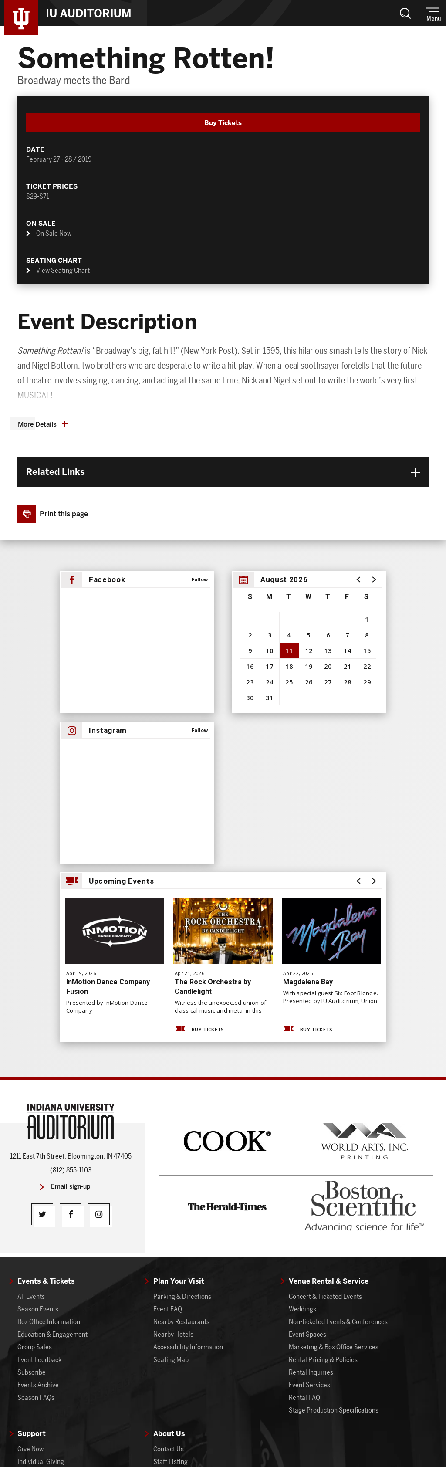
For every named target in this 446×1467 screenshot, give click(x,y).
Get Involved (170, 1324)
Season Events (37, 1121)
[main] (223, 457)
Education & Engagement (52, 1146)
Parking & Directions (182, 1108)
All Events (31, 1108)
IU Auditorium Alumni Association (64, 1299)
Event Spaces (307, 1146)
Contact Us (168, 1261)
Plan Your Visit (178, 1093)
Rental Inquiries (311, 1184)
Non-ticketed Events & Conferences (338, 1133)
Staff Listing (170, 1273)
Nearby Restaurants (181, 1133)
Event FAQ (167, 1121)
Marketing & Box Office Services (333, 1159)
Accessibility (351, 1429)
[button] (405, 13)
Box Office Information (48, 1133)
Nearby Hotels (173, 1146)
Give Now (30, 1261)
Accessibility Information (188, 1159)
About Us (169, 1245)
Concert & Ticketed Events (325, 1108)
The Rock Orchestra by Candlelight (213, 799)
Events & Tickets (46, 1093)
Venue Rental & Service (328, 1093)
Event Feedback (39, 1171)
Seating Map (171, 1171)
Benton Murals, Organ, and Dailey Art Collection (205, 1341)
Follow (200, 391)
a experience (223, 1448)
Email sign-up (71, 999)
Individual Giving (40, 1273)
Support (31, 1245)
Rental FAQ (304, 1209)
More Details (37, 237)
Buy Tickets (198, 841)
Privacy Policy (306, 1429)
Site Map (204, 1429)
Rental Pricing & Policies (323, 1171)
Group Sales (34, 1159)
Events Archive (38, 1197)
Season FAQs (35, 1209)
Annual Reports (174, 1311)
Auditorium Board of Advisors (58, 1311)
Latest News (170, 1299)
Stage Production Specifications (333, 1222)
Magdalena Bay (308, 794)
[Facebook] (70, 1026)
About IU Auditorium (181, 1286)
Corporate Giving (41, 1286)
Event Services (309, 1197)
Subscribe (31, 1184)
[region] (309, 454)
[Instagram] (99, 1026)
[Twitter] (42, 1026)
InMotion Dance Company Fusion (108, 799)
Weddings (302, 1121)
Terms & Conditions (251, 1429)
